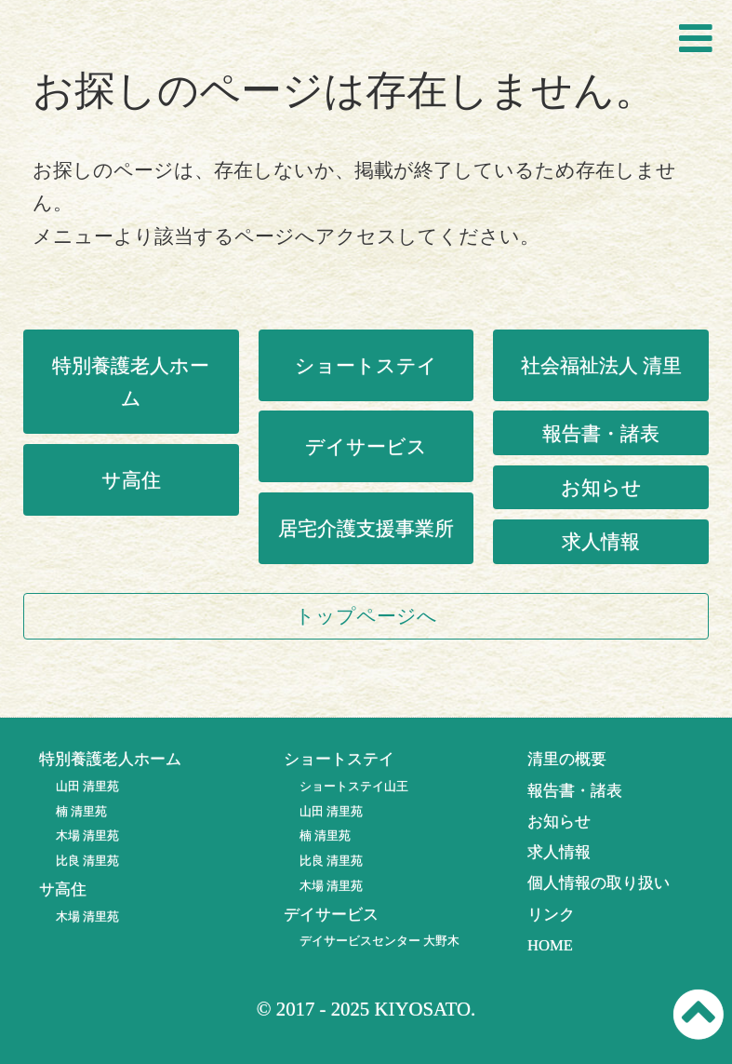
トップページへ (366, 615)
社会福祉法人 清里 (601, 365)
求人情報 (601, 541)
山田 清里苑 (87, 786)
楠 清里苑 (81, 811)
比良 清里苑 (87, 861)
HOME (550, 945)
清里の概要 (566, 759)
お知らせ (601, 487)
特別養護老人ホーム (130, 382)
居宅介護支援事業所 (366, 528)
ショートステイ (366, 365)
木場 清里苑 (87, 835)
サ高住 (131, 480)
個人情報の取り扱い (598, 883)
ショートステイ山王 (353, 786)
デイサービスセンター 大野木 (379, 941)
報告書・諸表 (600, 433)
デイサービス (366, 446)
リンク (551, 914)
